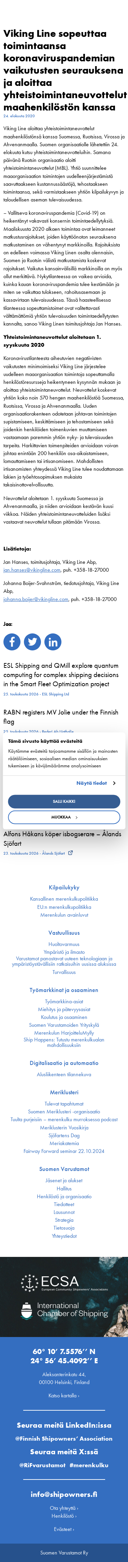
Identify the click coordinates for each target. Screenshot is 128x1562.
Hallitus (64, 1188)
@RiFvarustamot (42, 1465)
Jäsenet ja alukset (64, 1180)
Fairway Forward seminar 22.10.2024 (64, 1151)
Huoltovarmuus (64, 944)
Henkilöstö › (64, 1515)
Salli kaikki (64, 802)
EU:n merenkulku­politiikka (64, 907)
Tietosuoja (64, 1228)
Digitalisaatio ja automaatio (64, 1063)
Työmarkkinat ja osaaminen (64, 990)
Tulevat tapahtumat (64, 1104)
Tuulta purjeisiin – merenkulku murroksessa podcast (64, 1119)
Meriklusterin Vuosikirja (64, 1127)
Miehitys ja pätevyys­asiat (64, 1009)
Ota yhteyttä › (64, 1508)
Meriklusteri (64, 1092)
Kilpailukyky (64, 887)
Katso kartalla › (64, 1395)
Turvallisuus (64, 972)
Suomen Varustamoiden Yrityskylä (64, 1025)
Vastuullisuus (64, 933)
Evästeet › (64, 1529)
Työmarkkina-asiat (64, 1001)
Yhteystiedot (64, 1236)
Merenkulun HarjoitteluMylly (64, 1033)
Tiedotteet (64, 1204)
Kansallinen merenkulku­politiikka (64, 899)
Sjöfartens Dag (64, 1135)
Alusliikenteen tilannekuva (64, 1074)
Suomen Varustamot (64, 1169)
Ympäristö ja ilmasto (64, 952)
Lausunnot (64, 1212)
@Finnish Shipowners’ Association (64, 1438)
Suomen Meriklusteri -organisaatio (64, 1111)
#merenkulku (89, 1465)
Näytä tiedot (91, 783)
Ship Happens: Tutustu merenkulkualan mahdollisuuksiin (64, 1042)
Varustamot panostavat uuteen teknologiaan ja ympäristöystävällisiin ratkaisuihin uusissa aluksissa (64, 961)
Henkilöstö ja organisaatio (64, 1196)
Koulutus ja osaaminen (64, 1017)
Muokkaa (64, 817)
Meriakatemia (64, 1143)
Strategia (64, 1220)
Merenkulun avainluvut (64, 915)
